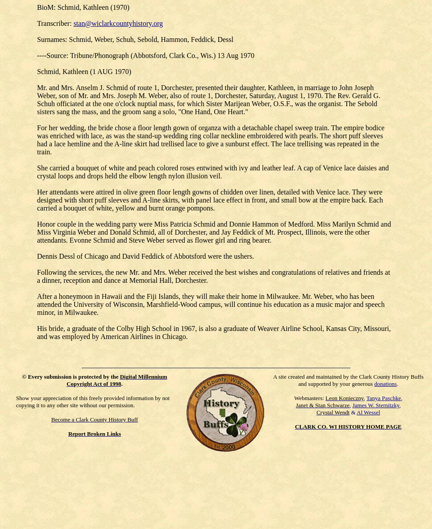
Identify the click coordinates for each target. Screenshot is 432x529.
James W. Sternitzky (376, 405)
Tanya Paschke (383, 398)
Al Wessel (368, 412)
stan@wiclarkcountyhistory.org (118, 23)
